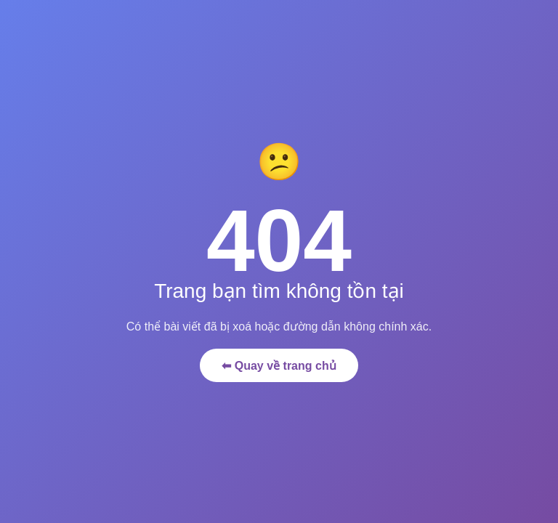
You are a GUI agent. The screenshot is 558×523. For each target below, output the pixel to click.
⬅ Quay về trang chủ (279, 366)
